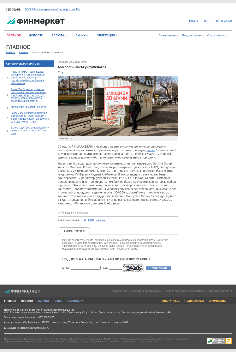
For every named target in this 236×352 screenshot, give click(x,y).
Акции (58, 300)
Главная (10, 52)
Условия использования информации (185, 291)
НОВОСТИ (36, 35)
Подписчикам (191, 35)
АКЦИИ (80, 35)
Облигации (75, 300)
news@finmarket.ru (39, 328)
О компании (215, 35)
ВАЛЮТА (58, 35)
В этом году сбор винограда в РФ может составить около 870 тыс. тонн (30, 130)
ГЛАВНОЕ (14, 35)
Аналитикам (167, 35)
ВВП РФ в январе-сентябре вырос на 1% (52, 9)
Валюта (43, 300)
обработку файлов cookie (157, 312)
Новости (27, 300)
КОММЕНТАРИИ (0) (74, 231)
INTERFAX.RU (224, 21)
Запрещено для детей (220, 291)
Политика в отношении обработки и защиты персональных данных (39, 310)
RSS (206, 21)
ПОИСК (193, 21)
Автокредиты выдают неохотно (28, 107)
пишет (151, 150)
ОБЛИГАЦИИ (106, 35)
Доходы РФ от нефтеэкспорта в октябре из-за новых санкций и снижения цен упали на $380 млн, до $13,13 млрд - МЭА (30, 117)
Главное (23, 52)
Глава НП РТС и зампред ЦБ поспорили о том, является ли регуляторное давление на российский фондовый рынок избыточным (28, 77)
